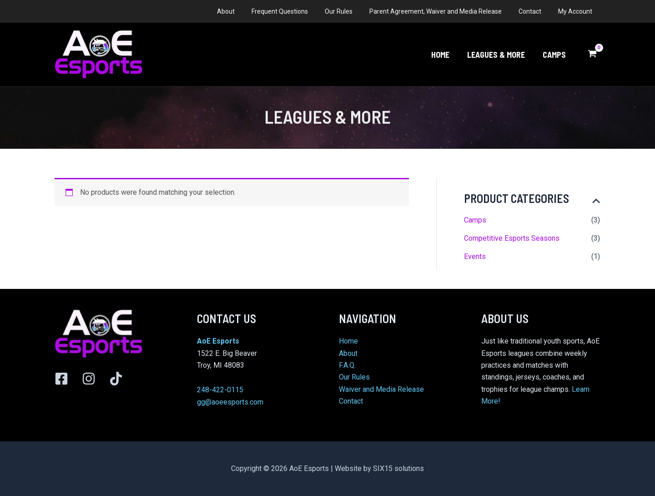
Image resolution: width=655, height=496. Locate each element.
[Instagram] (89, 378)
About (348, 353)
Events (475, 256)
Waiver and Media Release (381, 389)
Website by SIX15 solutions (379, 468)
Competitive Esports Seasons (511, 238)
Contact (351, 401)
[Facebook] (61, 378)
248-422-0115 (220, 389)
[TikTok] (116, 378)
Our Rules (354, 377)
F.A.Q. (347, 365)
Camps (475, 220)
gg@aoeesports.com (230, 402)
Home (348, 341)
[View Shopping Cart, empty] (592, 54)
